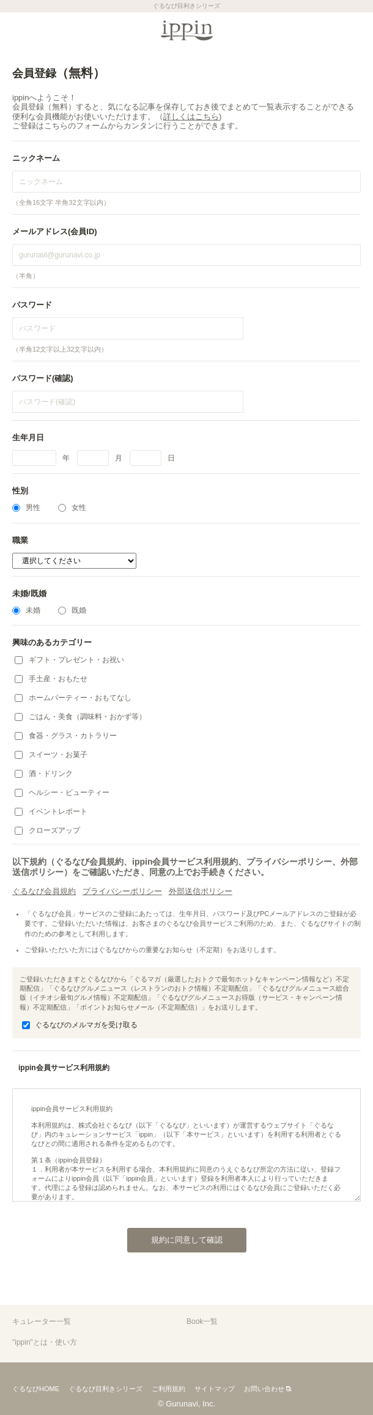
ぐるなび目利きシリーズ (105, 1388)
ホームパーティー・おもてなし (73, 697)
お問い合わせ (264, 1388)
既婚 (72, 610)
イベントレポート (51, 811)
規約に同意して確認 (175, 1236)
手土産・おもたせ (51, 678)
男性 (26, 507)
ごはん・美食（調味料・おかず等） (80, 716)
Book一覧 (202, 1321)
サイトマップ (214, 1388)
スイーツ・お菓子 (51, 754)
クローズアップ (47, 830)
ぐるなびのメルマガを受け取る (80, 1025)
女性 (72, 507)
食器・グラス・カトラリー (66, 735)
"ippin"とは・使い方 (44, 1342)
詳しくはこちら (191, 116)
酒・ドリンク (44, 773)
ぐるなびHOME (35, 1388)
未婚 (26, 610)
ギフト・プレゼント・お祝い (69, 660)
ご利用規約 (168, 1388)
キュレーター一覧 (41, 1321)
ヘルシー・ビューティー (62, 792)
